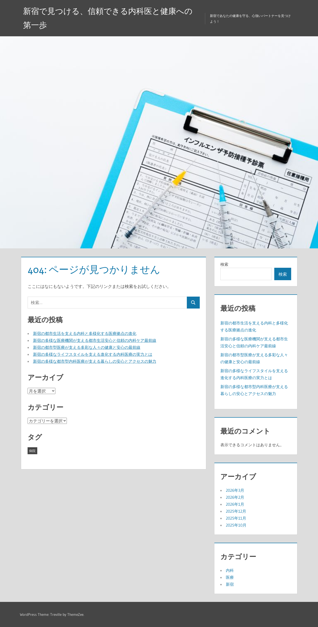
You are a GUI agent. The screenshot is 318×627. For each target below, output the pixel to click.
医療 (230, 577)
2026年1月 (235, 504)
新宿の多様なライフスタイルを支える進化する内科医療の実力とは (92, 354)
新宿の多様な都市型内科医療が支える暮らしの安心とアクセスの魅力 (94, 361)
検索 (224, 264)
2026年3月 (235, 490)
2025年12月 (236, 511)
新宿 (230, 584)
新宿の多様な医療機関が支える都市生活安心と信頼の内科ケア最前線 (94, 340)
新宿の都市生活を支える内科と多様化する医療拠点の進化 (84, 333)
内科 (230, 570)
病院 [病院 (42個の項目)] (32, 451)
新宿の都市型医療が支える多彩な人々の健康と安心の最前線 (86, 347)
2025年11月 (236, 518)
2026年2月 (235, 497)
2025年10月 (236, 525)
